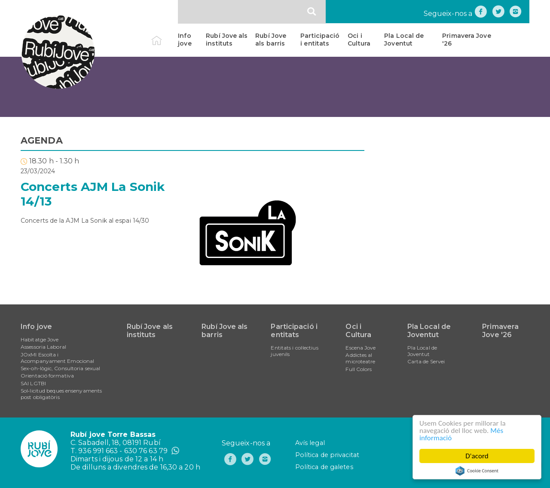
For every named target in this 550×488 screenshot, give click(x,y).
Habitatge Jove (39, 339)
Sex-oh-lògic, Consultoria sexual (60, 368)
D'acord (477, 455)
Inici (164, 35)
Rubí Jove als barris (270, 39)
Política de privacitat (327, 455)
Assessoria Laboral (43, 347)
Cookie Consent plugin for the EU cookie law (476, 471)
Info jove (184, 39)
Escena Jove (360, 347)
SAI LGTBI (33, 383)
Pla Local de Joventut (404, 39)
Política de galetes (324, 467)
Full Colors (358, 369)
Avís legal (310, 443)
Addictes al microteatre (360, 358)
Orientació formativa (47, 375)
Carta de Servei (426, 361)
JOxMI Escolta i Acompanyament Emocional (57, 357)
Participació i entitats (319, 39)
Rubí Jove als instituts (227, 39)
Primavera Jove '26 (466, 39)
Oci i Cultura (359, 39)
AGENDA (42, 140)
